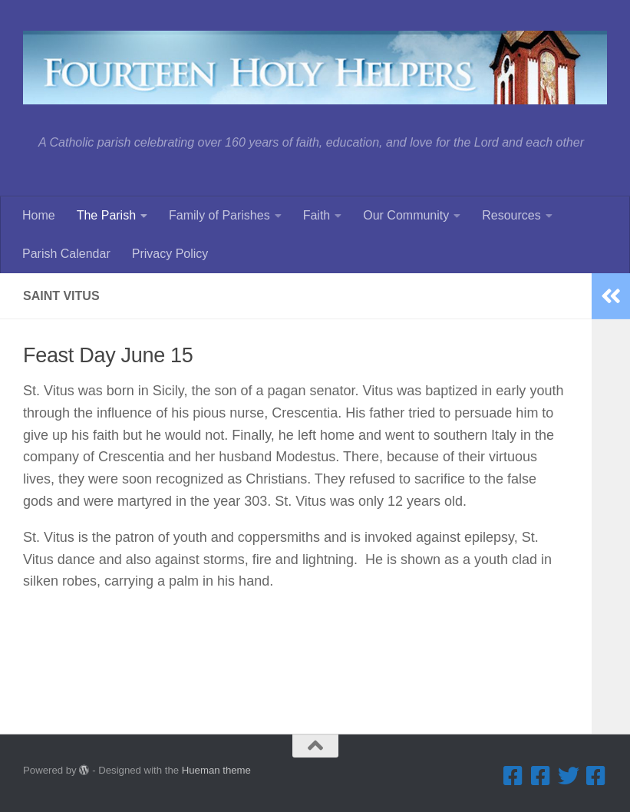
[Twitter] (568, 776)
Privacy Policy (170, 253)
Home (38, 215)
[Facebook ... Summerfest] (541, 776)
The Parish (106, 215)
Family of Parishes (219, 215)
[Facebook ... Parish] (513, 776)
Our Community (406, 215)
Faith (317, 215)
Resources (511, 215)
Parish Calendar (66, 253)
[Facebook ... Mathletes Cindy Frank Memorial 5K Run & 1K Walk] (596, 776)
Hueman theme (216, 770)
